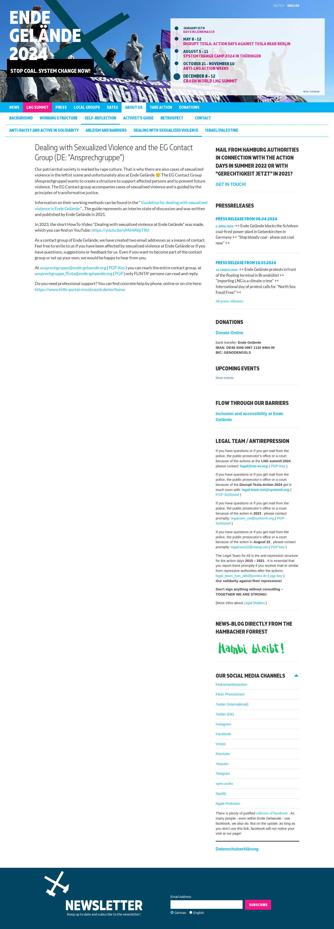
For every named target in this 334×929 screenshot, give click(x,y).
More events (225, 378)
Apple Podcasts (228, 803)
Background (21, 117)
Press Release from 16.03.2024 (246, 262)
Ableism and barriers (106, 130)
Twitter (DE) (225, 714)
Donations (189, 107)
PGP (119, 273)
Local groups (87, 107)
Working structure (59, 117)
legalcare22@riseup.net (250, 547)
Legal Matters (255, 603)
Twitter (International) (232, 704)
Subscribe (258, 904)
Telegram (223, 773)
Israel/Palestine (221, 130)
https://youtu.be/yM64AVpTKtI (120, 230)
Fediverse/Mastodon (231, 684)
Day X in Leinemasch (199, 32)
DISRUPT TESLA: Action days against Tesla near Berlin (236, 43)
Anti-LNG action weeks (205, 68)
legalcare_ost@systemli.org (253, 518)
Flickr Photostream (230, 694)
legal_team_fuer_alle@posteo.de (242, 576)
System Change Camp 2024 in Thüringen (222, 55)
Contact (203, 117)
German (180, 913)
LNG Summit (37, 107)
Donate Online (229, 332)
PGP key (278, 547)
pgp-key (276, 576)
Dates (112, 107)
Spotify (221, 793)
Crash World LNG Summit (210, 80)
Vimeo (220, 744)
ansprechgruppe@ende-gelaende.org (73, 267)
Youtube (222, 764)
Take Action (161, 107)
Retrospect (172, 117)
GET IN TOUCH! (231, 184)
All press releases (229, 301)
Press (61, 107)
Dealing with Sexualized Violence (166, 130)
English (293, 5)
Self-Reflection (100, 117)
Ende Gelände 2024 (45, 35)
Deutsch (278, 5)
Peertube (223, 754)
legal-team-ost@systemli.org (266, 490)
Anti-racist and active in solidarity (44, 130)
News (14, 107)
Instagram (223, 724)
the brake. (314, 91)
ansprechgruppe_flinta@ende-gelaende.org (74, 273)
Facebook (223, 734)
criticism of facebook (272, 813)
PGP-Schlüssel (228, 495)
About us (134, 107)
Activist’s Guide (138, 117)
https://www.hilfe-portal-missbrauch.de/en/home (80, 289)
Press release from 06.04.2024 (246, 218)
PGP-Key (117, 267)
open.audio (224, 783)
